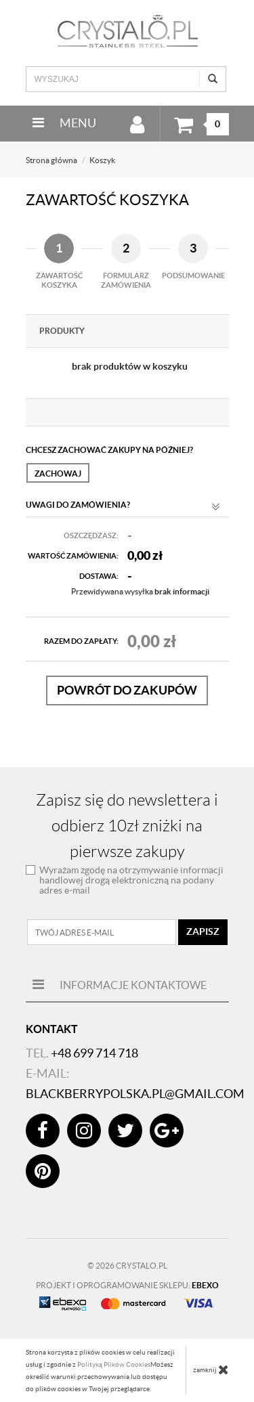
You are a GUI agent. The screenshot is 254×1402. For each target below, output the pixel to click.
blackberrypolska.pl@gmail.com (135, 1094)
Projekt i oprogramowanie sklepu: (127, 1285)
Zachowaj (58, 473)
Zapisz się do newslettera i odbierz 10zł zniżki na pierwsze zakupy (127, 825)
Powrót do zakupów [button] (127, 690)
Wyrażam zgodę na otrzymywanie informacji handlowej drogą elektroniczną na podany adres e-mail (131, 880)
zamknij (211, 1369)
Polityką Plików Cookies (113, 1364)
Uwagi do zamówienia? (123, 507)
